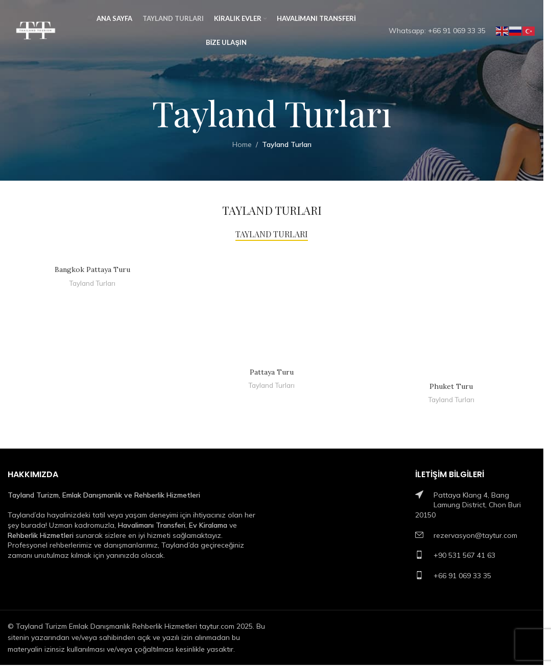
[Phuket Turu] (451, 313)
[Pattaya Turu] (271, 306)
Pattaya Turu (272, 372)
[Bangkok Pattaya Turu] (92, 255)
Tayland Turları (92, 283)
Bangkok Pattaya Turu (92, 269)
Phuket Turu (451, 386)
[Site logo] (36, 30)
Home (242, 144)
